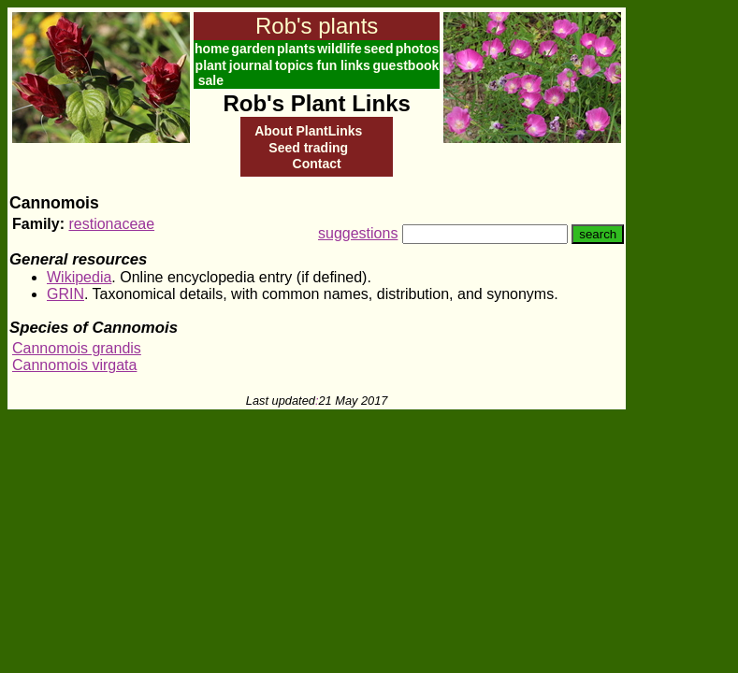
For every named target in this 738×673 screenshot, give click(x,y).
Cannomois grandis (76, 348)
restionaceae (111, 224)
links (355, 65)
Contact (317, 163)
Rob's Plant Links (316, 103)
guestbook (406, 65)
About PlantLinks (308, 130)
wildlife (339, 48)
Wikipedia (79, 277)
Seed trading (308, 147)
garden (253, 48)
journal (251, 65)
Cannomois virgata (74, 365)
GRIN (65, 294)
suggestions (358, 233)
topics (294, 65)
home (212, 48)
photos (418, 48)
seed (379, 48)
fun (326, 65)
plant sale (210, 73)
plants (296, 48)
